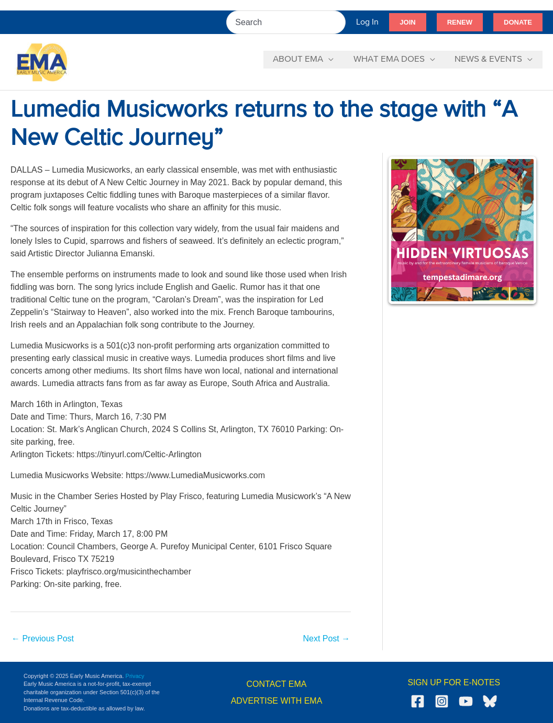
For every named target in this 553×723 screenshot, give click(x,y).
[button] (407, 22)
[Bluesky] (490, 701)
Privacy (135, 676)
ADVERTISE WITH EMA (277, 700)
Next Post (326, 638)
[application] (333, 60)
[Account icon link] (367, 22)
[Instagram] (442, 701)
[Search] (338, 22)
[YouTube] (466, 701)
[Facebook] (418, 701)
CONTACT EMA (277, 684)
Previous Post (43, 638)
